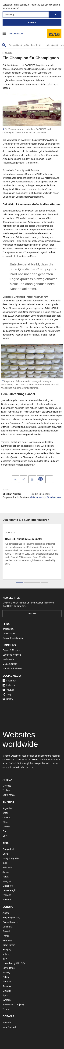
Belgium (7, 917)
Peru (5, 831)
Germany (7, 940)
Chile (5, 822)
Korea (5, 876)
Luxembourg (9, 963)
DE (22, 963)
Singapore (8, 886)
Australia (7, 1022)
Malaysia (7, 881)
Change (32, 22)
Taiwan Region (10, 890)
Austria (6, 913)
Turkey (6, 1009)
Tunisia (6, 790)
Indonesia (7, 867)
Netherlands (9, 968)
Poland (6, 977)
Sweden (7, 1000)
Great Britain (9, 945)
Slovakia (7, 991)
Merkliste (52, 45)
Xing (7, 694)
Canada (6, 817)
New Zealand (9, 1027)
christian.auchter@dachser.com (45, 497)
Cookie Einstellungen (13, 638)
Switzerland (8, 1004)
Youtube (8, 690)
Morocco (7, 786)
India (5, 863)
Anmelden (32, 614)
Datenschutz (9, 633)
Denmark (7, 926)
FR (13, 917)
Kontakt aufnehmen (12, 668)
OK (55, 14)
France (6, 936)
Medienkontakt (10, 664)
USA (5, 836)
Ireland (6, 954)
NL (17, 917)
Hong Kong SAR (11, 858)
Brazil (5, 813)
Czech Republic (10, 922)
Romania (7, 986)
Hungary (7, 949)
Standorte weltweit (12, 655)
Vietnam (7, 899)
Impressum (8, 629)
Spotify (8, 699)
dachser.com (27, 767)
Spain (5, 995)
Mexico (6, 826)
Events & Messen (11, 650)
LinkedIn (9, 685)
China (5, 854)
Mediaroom (16, 34)
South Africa (9, 795)
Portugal (7, 981)
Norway (6, 972)
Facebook (9, 680)
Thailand (7, 895)
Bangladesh (8, 849)
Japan (6, 872)
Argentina (7, 808)
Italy (5, 958)
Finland (6, 931)
